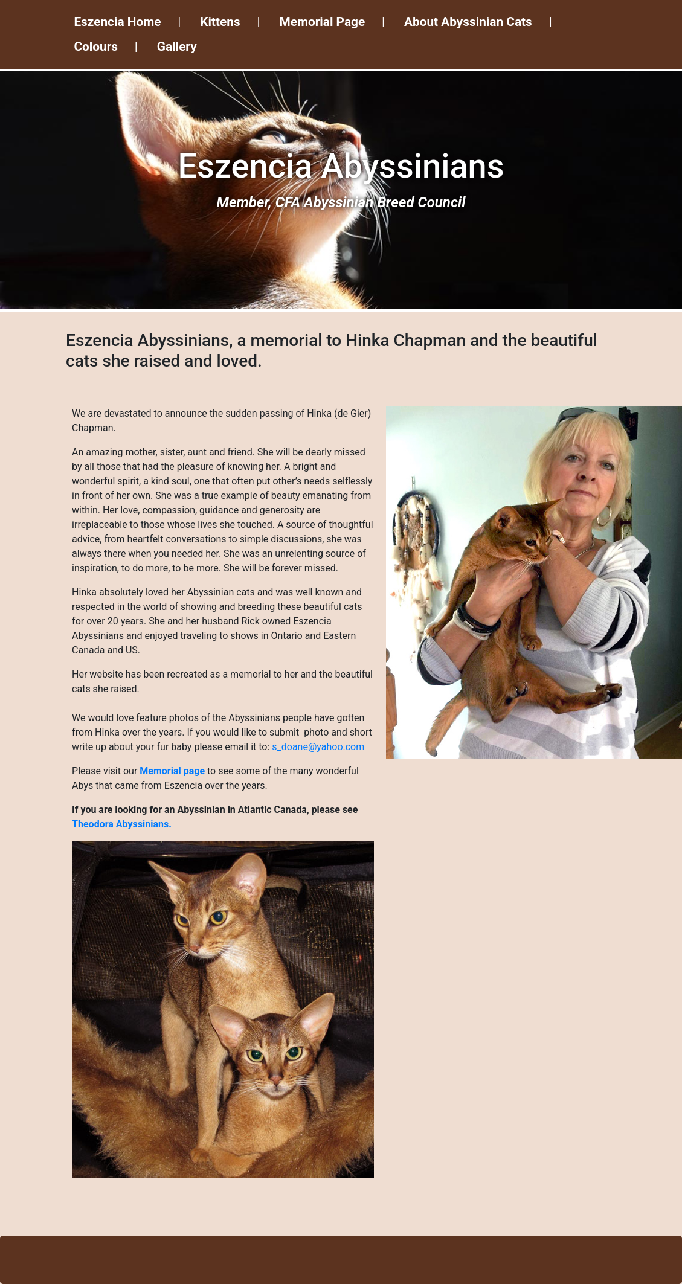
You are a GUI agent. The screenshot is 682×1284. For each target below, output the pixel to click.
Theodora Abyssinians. (122, 824)
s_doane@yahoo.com (318, 747)
